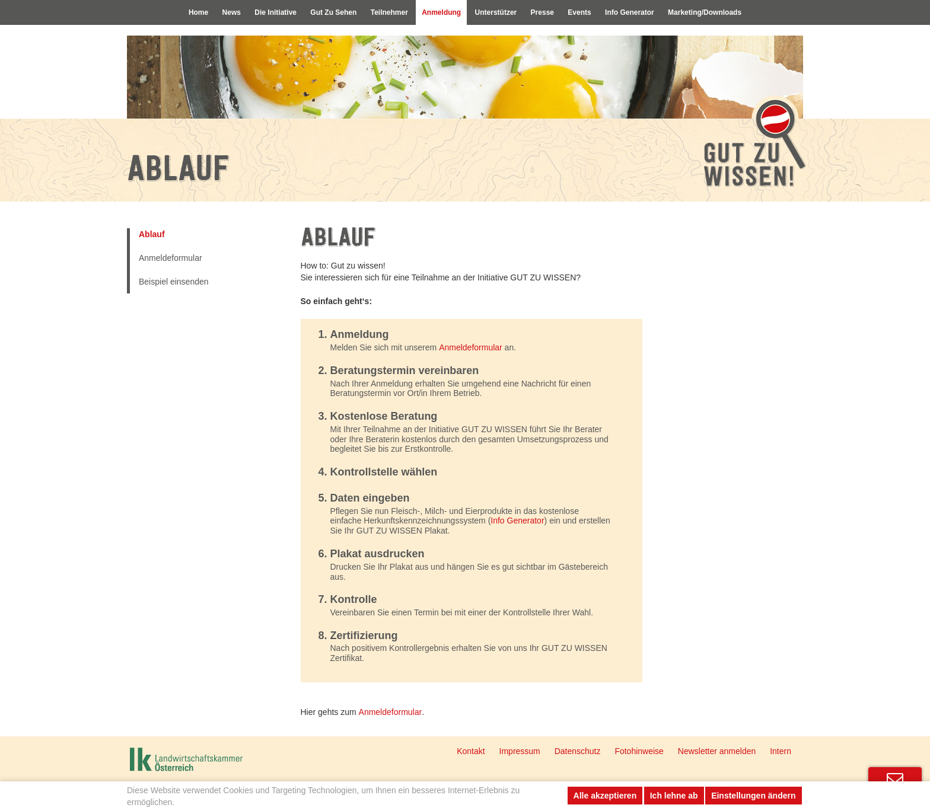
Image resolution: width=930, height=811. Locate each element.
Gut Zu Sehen (325, 12)
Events (586, 12)
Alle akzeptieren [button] (605, 795)
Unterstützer (497, 12)
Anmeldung (439, 12)
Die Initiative (263, 12)
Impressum (519, 751)
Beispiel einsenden (174, 281)
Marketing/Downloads (719, 12)
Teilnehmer (384, 12)
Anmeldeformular (170, 258)
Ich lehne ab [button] (674, 795)
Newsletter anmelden (717, 751)
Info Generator (639, 12)
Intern (780, 751)
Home (181, 12)
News (216, 12)
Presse (546, 12)
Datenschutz (578, 751)
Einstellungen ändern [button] (753, 795)
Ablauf (152, 234)
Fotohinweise (639, 751)
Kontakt (471, 751)
